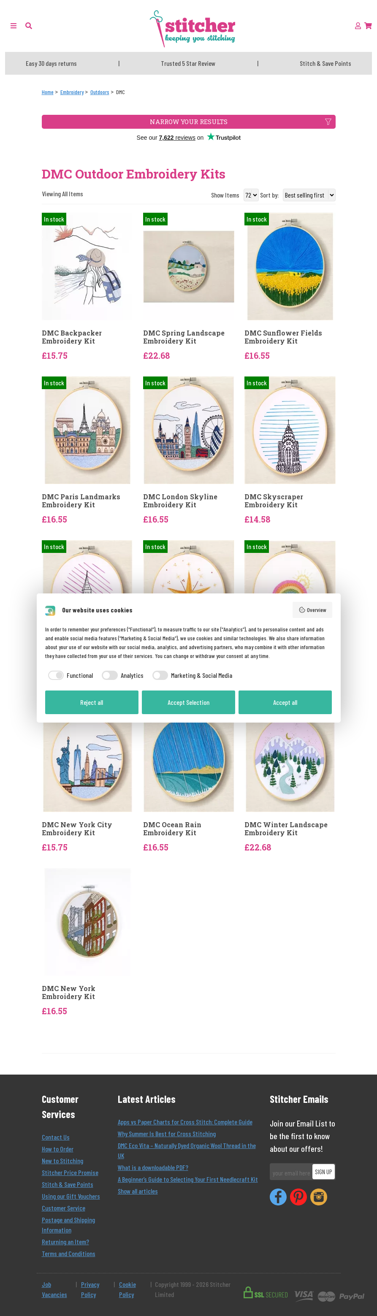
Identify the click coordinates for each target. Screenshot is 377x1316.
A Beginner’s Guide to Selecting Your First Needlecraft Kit (188, 1179)
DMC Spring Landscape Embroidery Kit (184, 337)
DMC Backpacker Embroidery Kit (72, 337)
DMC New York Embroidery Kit (68, 992)
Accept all (285, 702)
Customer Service (63, 1208)
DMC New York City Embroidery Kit (77, 828)
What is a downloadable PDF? (153, 1167)
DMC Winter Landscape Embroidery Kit (286, 828)
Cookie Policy (127, 1289)
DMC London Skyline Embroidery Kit (180, 501)
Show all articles (138, 1191)
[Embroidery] (72, 91)
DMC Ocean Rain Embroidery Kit (172, 828)
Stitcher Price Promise (70, 1172)
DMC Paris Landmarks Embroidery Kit (81, 501)
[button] (28, 26)
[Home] (48, 91)
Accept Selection (188, 702)
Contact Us (56, 1137)
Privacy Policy (90, 1289)
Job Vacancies (54, 1289)
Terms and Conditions (68, 1253)
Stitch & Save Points (67, 1184)
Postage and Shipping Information (68, 1225)
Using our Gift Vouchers (71, 1196)
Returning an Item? (65, 1241)
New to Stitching (62, 1160)
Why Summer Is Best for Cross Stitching (167, 1133)
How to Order (57, 1149)
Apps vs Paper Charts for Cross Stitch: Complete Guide (185, 1122)
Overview (312, 610)
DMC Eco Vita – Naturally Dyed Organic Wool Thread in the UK (187, 1150)
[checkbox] (69, 675)
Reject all (91, 702)
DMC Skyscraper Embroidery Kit (273, 501)
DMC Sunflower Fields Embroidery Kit (283, 337)
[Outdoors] (99, 91)
